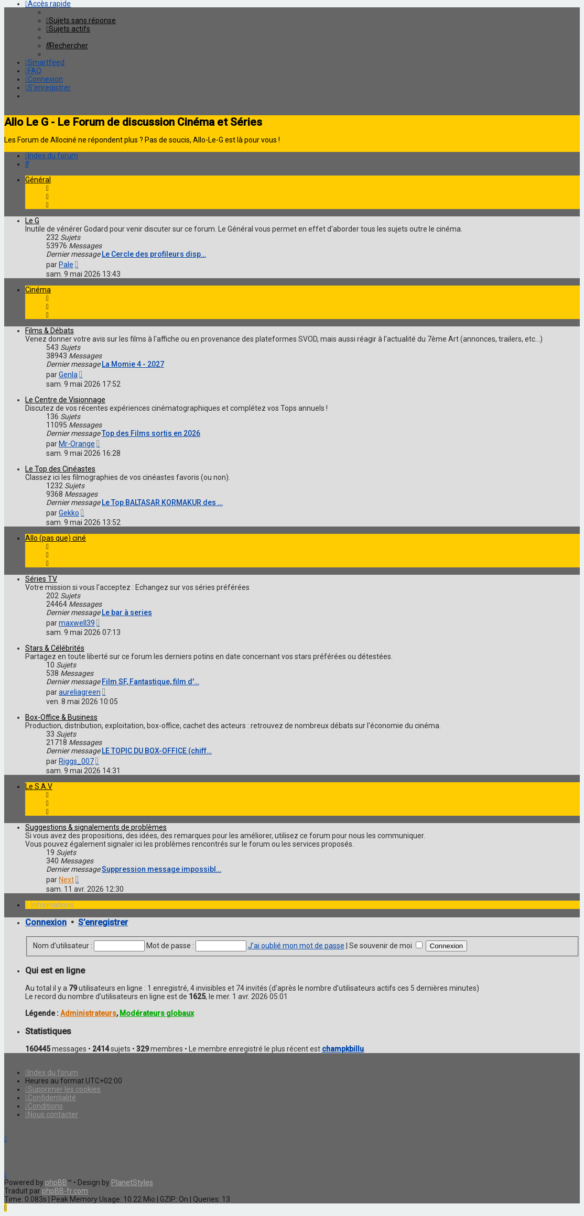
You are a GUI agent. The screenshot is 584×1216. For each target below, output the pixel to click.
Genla (68, 374)
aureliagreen (80, 692)
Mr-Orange (77, 444)
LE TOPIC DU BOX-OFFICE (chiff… (157, 751)
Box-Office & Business (61, 717)
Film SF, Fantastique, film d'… (150, 681)
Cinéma (38, 290)
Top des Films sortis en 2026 (151, 433)
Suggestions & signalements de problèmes (96, 827)
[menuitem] (81, 20)
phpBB (56, 1182)
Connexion (46, 922)
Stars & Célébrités (54, 648)
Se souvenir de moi (386, 945)
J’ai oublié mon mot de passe (296, 945)
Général (38, 180)
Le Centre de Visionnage (65, 400)
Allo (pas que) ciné (55, 538)
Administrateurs (88, 1013)
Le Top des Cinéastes (60, 469)
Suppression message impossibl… (161, 869)
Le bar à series (127, 612)
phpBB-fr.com (65, 1191)
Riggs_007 (76, 761)
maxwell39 (77, 623)
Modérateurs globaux (157, 1013)
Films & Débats (49, 330)
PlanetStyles (132, 1182)
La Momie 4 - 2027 (133, 364)
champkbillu (343, 1049)
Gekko (69, 513)
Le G (32, 220)
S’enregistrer (103, 922)
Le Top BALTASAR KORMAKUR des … (162, 502)
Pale (66, 264)
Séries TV (41, 579)
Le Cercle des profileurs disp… (154, 254)
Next (66, 879)
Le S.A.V (38, 786)
